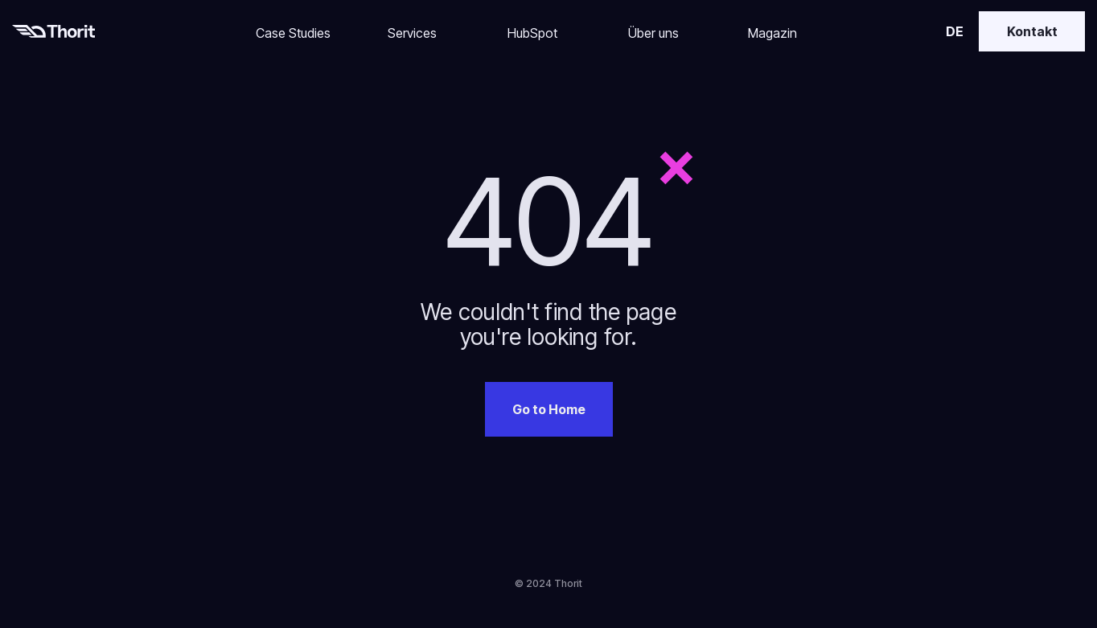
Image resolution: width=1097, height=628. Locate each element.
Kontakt (1032, 31)
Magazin (772, 33)
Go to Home (548, 409)
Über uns (653, 33)
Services (412, 33)
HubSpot (532, 33)
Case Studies (293, 33)
